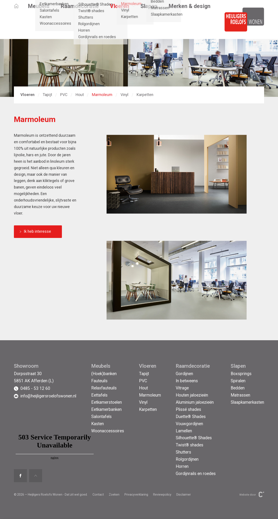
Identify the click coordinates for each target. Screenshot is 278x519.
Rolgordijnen (187, 459)
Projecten (92, 12)
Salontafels (101, 416)
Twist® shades (189, 445)
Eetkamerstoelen (106, 402)
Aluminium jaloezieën (195, 402)
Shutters (183, 452)
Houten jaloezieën (192, 395)
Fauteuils (99, 380)
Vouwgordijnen (189, 423)
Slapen (149, 24)
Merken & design (189, 24)
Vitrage (182, 388)
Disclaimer (183, 494)
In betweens (187, 380)
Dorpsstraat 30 (28, 373)
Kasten (97, 423)
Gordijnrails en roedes (196, 473)
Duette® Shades (191, 416)
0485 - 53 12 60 (32, 388)
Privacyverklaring (136, 494)
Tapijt (47, 95)
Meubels (39, 24)
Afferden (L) (169, 12)
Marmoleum (102, 95)
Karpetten (145, 95)
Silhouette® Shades (194, 437)
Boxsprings (241, 373)
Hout (80, 95)
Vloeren (119, 24)
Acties (41, 12)
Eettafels (99, 395)
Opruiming (22, 12)
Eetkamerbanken (106, 409)
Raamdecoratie (80, 24)
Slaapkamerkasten (247, 402)
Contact (112, 12)
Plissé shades (188, 409)
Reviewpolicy (162, 494)
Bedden (238, 388)
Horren (182, 466)
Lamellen (184, 430)
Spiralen (238, 380)
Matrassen (240, 395)
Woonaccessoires (107, 430)
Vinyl (124, 95)
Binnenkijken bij (65, 12)
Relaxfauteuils (104, 388)
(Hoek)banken (104, 373)
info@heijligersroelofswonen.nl (45, 396)
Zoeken (114, 494)
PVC (63, 95)
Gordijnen (184, 373)
